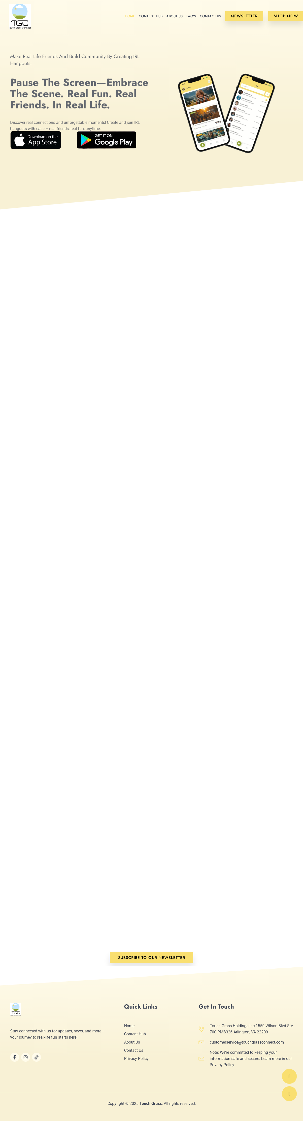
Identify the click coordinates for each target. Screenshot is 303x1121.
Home (130, 16)
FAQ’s (191, 16)
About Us (174, 16)
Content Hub (151, 16)
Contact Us (210, 16)
